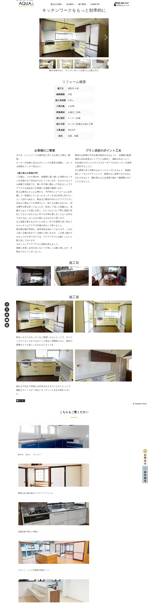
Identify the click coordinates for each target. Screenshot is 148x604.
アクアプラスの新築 (103, 579)
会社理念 (24, 566)
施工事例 (21, 579)
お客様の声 (22, 584)
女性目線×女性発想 (66, 562)
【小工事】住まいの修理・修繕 (107, 584)
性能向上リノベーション (104, 557)
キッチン (20, 400)
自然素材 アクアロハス (104, 566)
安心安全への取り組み (68, 566)
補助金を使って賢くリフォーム (107, 562)
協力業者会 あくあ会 (29, 570)
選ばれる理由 (23, 557)
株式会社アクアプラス (89, 520)
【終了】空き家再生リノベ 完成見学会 (48, 532)
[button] (106, 37)
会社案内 (21, 562)
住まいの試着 (64, 584)
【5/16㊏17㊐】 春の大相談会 (44, 524)
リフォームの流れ (66, 575)
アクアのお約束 (65, 570)
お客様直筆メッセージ (29, 588)
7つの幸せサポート (66, 579)
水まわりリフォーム (103, 575)
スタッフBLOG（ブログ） (105, 588)
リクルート (25, 575)
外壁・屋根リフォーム (104, 570)
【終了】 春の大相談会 (42, 540)
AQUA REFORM (63, 557)
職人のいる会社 (65, 588)
